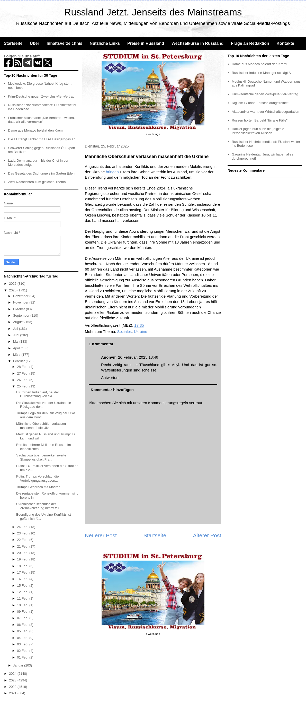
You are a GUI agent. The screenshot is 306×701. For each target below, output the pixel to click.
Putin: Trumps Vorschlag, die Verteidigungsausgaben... (37, 478)
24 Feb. (23, 527)
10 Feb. (23, 605)
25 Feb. (23, 386)
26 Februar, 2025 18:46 (138, 357)
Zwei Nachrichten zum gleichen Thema (37, 182)
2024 (13, 674)
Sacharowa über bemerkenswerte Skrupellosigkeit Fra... (41, 457)
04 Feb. (23, 638)
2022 (13, 687)
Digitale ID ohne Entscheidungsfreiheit (260, 103)
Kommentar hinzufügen (112, 389)
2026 (13, 283)
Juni (16, 335)
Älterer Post (207, 535)
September (21, 315)
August (18, 322)
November (21, 302)
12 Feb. (23, 592)
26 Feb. (23, 380)
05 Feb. (23, 631)
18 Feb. (23, 566)
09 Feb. (23, 611)
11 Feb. (23, 598)
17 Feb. (23, 572)
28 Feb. (23, 367)
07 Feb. (23, 618)
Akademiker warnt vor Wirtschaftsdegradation (265, 112)
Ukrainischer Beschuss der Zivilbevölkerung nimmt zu (37, 506)
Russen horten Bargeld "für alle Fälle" (259, 120)
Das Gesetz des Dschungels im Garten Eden (41, 173)
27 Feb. (23, 373)
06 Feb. (23, 625)
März (17, 355)
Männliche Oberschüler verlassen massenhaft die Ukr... (41, 426)
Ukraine (140, 331)
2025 (13, 290)
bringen (112, 172)
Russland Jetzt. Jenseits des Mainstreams (153, 12)
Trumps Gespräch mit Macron (38, 487)
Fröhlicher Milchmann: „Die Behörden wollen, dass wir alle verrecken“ (41, 120)
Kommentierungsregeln (168, 403)
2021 (13, 693)
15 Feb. (23, 585)
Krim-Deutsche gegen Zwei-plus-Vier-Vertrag (41, 96)
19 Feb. (23, 559)
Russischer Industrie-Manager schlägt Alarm (264, 73)
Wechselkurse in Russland (197, 43)
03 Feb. (23, 644)
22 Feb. (23, 540)
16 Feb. (23, 579)
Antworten (110, 377)
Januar (18, 665)
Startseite (13, 43)
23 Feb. (23, 533)
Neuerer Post (101, 535)
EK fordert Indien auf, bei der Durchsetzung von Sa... (37, 394)
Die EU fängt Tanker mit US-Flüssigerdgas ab (41, 139)
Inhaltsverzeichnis (64, 43)
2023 (13, 680)
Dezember (21, 296)
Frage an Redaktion (250, 43)
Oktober (19, 309)
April (17, 348)
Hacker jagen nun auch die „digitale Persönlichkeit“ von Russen (258, 131)
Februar (19, 361)
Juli (16, 329)
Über (34, 43)
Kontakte (285, 43)
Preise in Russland (145, 43)
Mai (16, 341)
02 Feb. (23, 651)
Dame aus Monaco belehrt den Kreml (35, 130)
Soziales (124, 331)
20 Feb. (23, 553)
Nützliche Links (105, 43)
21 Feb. (23, 546)
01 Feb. (23, 657)
